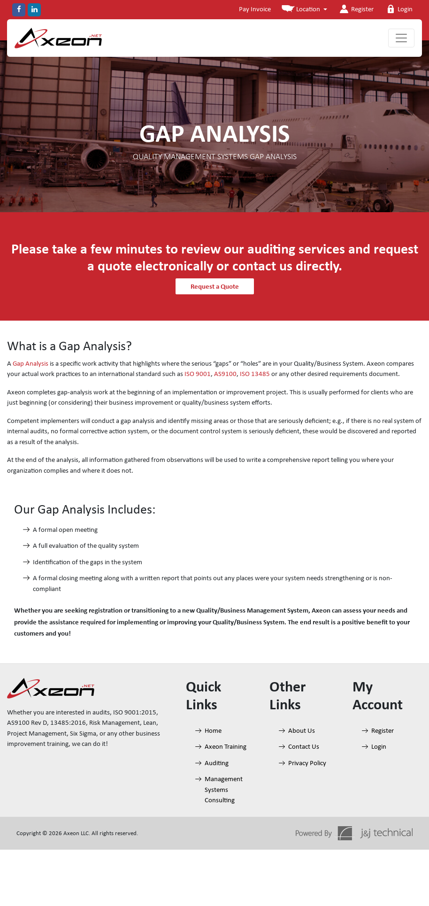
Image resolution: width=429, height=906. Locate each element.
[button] (304, 10)
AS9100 (225, 374)
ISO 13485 (255, 374)
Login (398, 9)
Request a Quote (215, 286)
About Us (301, 731)
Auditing (217, 763)
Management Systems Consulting (224, 790)
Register (356, 9)
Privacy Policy (307, 763)
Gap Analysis (30, 364)
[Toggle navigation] (401, 38)
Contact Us (303, 747)
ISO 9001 (197, 374)
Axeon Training (225, 747)
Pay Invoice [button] (255, 9)
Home (213, 731)
